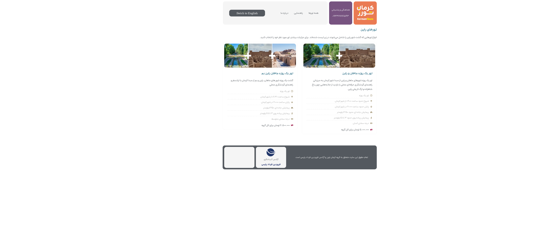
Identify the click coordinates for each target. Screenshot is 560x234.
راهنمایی (278, 13)
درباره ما (265, 13)
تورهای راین (349, 30)
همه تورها (294, 13)
